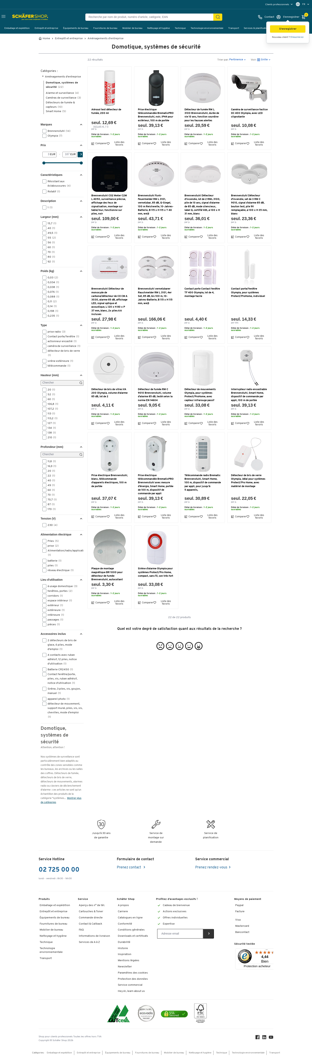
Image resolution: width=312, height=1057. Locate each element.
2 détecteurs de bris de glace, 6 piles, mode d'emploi (59, 644)
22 (50, 476)
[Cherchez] (217, 17)
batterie (53, 561)
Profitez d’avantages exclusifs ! (177, 899)
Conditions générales (131, 929)
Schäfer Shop (126, 899)
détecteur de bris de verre (61, 353)
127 (50, 423)
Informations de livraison (94, 936)
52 (50, 394)
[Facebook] (257, 1038)
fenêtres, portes (58, 591)
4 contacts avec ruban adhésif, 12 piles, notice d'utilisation (59, 659)
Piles (51, 541)
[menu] (279, 4)
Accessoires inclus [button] (53, 633)
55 (50, 238)
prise (51, 546)
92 (50, 262)
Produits (44, 899)
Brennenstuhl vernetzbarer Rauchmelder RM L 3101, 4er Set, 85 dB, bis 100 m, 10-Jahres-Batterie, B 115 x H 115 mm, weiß (155, 296)
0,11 (50, 301)
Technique (180, 28)
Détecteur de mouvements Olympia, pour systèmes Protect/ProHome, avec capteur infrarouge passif (200, 395)
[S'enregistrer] (287, 17)
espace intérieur (58, 601)
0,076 (51, 292)
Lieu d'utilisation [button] (52, 579)
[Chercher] (62, 383)
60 (50, 247)
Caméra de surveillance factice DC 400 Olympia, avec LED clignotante (249, 113)
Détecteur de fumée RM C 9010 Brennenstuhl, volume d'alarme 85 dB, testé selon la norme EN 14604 (155, 395)
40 (50, 228)
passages (54, 620)
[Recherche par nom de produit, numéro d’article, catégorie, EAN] (151, 17)
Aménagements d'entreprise (106, 38)
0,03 (51, 278)
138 (50, 433)
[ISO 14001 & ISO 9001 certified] (118, 1014)
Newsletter (125, 966)
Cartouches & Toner (91, 911)
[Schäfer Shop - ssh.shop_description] (22, 17)
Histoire (123, 948)
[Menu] (266, 950)
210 (50, 437)
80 (50, 257)
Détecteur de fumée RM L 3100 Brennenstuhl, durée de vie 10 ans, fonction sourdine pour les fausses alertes (201, 115)
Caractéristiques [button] (51, 174)
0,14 (50, 306)
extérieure (54, 610)
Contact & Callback (90, 923)
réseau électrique (59, 570)
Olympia (53, 136)
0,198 (51, 311)
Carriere (123, 911)
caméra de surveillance (62, 346)
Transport (233, 28)
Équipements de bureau (75, 28)
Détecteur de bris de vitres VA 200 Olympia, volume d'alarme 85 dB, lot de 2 (109, 393)
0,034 (52, 282)
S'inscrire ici (296, 37)
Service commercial (130, 985)
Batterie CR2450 (59, 669)
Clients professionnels (277, 4)
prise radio (55, 332)
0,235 (52, 316)
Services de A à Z (89, 942)
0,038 (52, 287)
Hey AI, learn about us (131, 991)
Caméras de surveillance (63, 97)
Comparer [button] (99, 143)
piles (51, 566)
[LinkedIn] (264, 1038)
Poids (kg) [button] (47, 271)
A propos (123, 905)
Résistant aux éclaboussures (57, 183)
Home (46, 38)
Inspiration (124, 954)
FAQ (81, 929)
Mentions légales (128, 960)
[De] (46, 154)
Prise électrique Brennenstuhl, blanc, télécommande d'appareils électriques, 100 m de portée (109, 481)
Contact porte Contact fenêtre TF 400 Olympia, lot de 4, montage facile (202, 292)
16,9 (50, 466)
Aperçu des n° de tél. (92, 905)
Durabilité (124, 942)
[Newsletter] (180, 934)
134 (50, 428)
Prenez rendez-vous (211, 867)
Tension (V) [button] (48, 518)
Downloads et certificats (133, 936)
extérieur (54, 605)
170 (50, 509)
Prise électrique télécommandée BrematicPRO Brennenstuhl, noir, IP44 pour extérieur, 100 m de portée (156, 115)
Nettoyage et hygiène (158, 28)
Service (83, 899)
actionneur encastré (60, 341)
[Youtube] (271, 1038)
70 (49, 252)
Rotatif (52, 192)
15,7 (50, 223)
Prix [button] (43, 145)
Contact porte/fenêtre (62, 337)
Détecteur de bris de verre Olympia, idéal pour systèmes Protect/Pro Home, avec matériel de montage (248, 481)
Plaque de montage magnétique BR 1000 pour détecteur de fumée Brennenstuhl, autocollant (107, 574)
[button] (287, 29)
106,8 (51, 404)
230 (51, 525)
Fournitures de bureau (105, 28)
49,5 (51, 233)
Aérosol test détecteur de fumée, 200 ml (106, 111)
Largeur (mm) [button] (49, 216)
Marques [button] (46, 124)
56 (50, 243)
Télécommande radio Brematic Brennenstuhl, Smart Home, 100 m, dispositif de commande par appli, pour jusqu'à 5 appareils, (202, 482)
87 (49, 504)
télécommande (57, 366)
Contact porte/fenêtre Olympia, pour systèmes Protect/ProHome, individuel (248, 292)
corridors (53, 596)
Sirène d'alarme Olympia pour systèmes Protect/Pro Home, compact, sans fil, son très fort (155, 572)
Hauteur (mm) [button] (50, 375)
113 (50, 414)
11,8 (50, 461)
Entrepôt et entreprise (46, 28)
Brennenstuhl (57, 131)
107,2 (51, 409)
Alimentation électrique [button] (56, 534)
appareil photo (57, 699)
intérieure (54, 615)
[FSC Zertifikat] (200, 1014)
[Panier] (304, 17)
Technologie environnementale (207, 28)
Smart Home (56, 111)
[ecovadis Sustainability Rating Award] (146, 1014)
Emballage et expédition (17, 28)
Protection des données (133, 979)
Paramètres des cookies (133, 972)
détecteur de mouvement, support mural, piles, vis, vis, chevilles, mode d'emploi (62, 710)
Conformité (125, 923)
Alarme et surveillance (62, 93)
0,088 (52, 297)
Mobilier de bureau (132, 28)
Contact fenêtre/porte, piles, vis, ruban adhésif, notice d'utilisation (60, 678)
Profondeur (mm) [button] (52, 446)
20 (50, 390)
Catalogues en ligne (130, 917)
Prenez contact (129, 867)
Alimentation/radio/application (62, 553)
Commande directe (91, 917)
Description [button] (48, 201)
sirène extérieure (59, 361)
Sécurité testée (244, 943)
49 (50, 485)
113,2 (51, 418)
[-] (66, 154)
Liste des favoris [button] (115, 143)
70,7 (50, 500)
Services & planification (256, 28)
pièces (52, 624)
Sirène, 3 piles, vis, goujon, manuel (61, 691)
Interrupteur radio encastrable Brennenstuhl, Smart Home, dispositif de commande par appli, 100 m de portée (249, 395)
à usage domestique (61, 586)
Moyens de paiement (247, 899)
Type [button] (44, 325)
